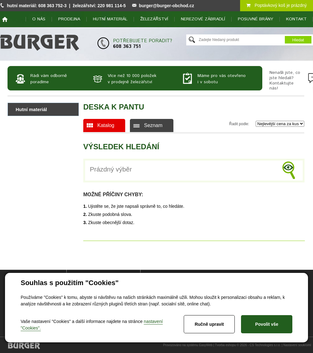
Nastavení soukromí (297, 345)
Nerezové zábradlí (203, 19)
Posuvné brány (255, 19)
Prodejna (69, 19)
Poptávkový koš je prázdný (276, 5)
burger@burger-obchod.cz (166, 5)
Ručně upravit (209, 324)
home (5, 19)
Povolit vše (266, 324)
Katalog (105, 125)
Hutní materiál (110, 19)
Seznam (153, 125)
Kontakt (296, 19)
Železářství (154, 19)
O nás (38, 19)
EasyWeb (206, 345)
